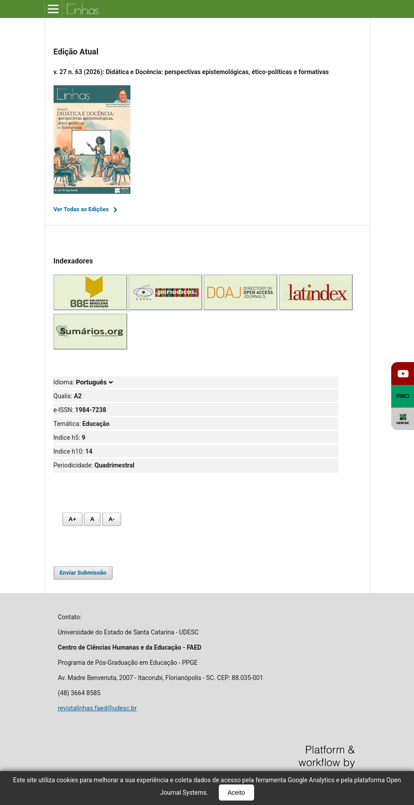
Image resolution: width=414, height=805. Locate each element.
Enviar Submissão (83, 572)
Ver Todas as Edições (81, 209)
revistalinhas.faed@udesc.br (97, 708)
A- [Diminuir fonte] (112, 519)
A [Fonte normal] (92, 519)
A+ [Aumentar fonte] (72, 519)
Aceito (236, 792)
